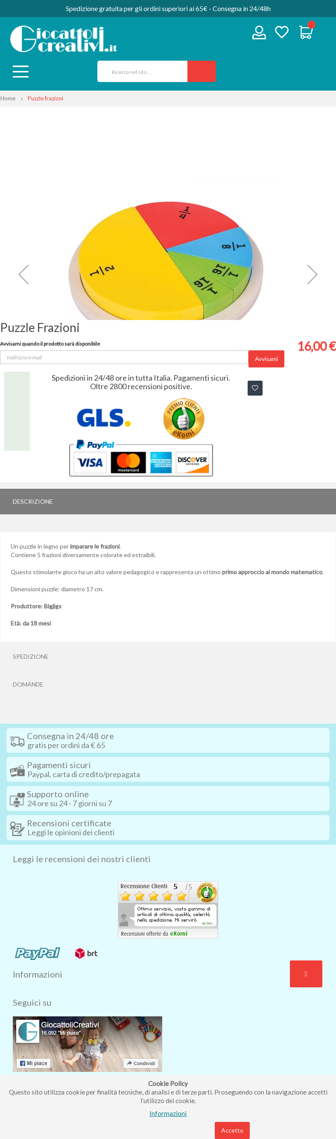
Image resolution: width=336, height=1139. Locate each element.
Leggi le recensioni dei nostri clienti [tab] (82, 859)
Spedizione (31, 656)
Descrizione (33, 501)
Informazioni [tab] (37, 974)
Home (7, 98)
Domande (28, 684)
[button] (23, 274)
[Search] (201, 71)
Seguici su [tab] (32, 1002)
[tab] (168, 501)
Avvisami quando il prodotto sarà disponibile (50, 344)
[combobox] (139, 71)
